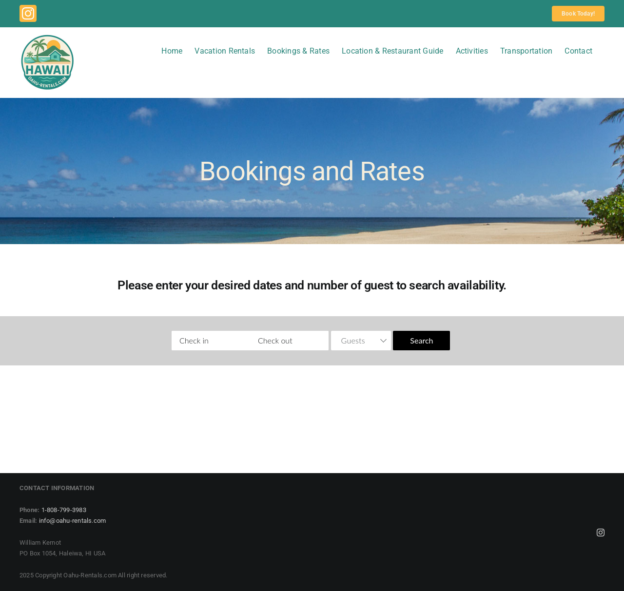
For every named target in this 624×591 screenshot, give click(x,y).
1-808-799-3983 (63, 510)
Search (421, 340)
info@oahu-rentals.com (72, 520)
